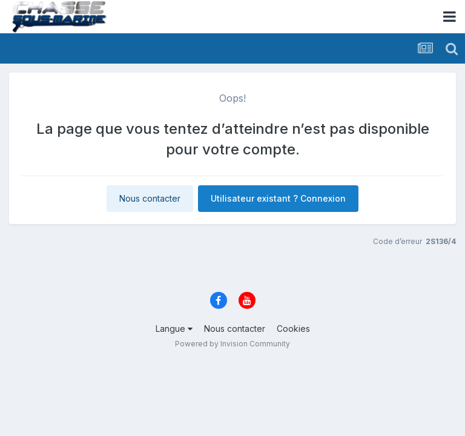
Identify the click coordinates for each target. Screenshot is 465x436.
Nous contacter (149, 198)
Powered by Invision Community (232, 343)
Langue (174, 328)
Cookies (293, 328)
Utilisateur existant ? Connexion (278, 198)
